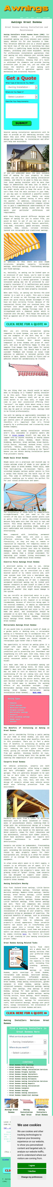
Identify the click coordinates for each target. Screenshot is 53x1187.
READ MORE (37, 692)
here (24, 934)
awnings (7, 906)
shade (35, 526)
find (10, 888)
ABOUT (32, 17)
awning (11, 55)
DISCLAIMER (46, 17)
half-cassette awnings (20, 1003)
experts (7, 925)
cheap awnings (10, 998)
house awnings (26, 996)
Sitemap (5, 1159)
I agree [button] (32, 1165)
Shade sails (9, 462)
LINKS (27, 17)
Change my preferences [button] (31, 1177)
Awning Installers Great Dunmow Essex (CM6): (24, 34)
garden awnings (34, 993)
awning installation (30, 932)
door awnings (19, 989)
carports (34, 766)
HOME (21, 17)
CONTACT (38, 17)
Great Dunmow (18, 435)
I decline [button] (31, 1171)
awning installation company (29, 203)
